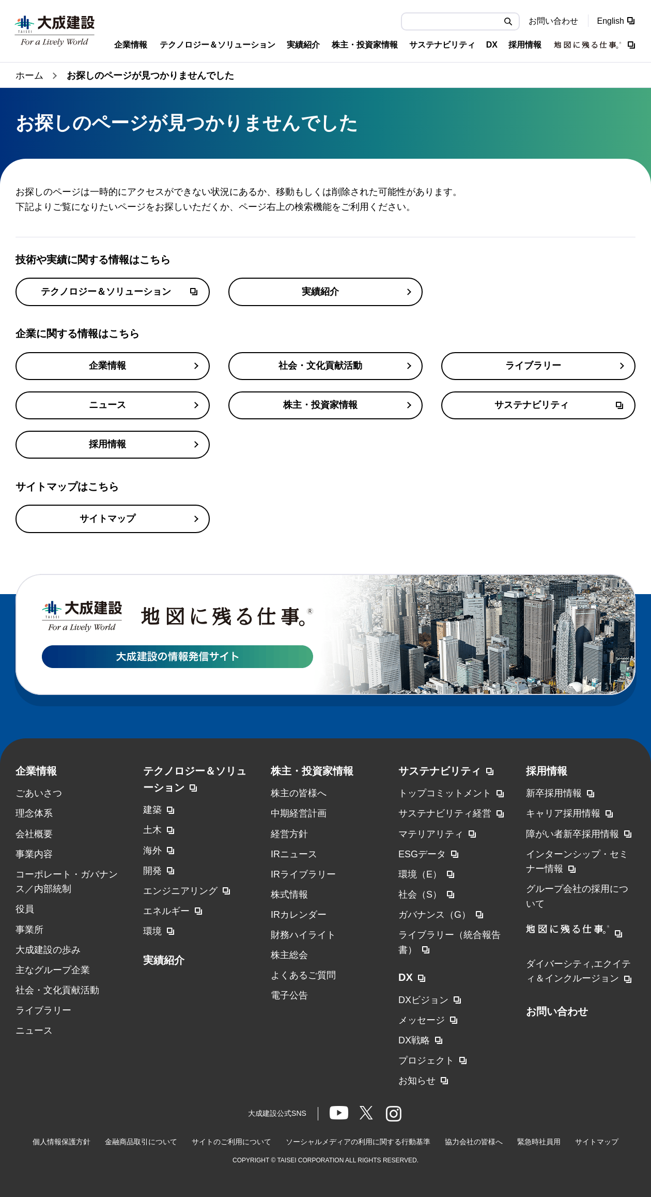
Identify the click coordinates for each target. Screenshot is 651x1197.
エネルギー (166, 911)
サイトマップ (596, 1142)
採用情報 (546, 771)
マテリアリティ (430, 834)
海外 (152, 850)
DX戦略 (414, 1040)
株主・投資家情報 (312, 771)
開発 (152, 871)
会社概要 (34, 834)
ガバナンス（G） (434, 915)
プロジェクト (426, 1060)
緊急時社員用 (539, 1142)
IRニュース (294, 854)
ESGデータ (422, 854)
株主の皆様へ (299, 793)
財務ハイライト (303, 935)
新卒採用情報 (554, 793)
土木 (152, 830)
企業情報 (36, 771)
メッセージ (421, 1020)
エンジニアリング (180, 891)
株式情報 (289, 894)
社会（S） (420, 894)
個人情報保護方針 (61, 1142)
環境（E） (420, 874)
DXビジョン (423, 1000)
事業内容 (34, 854)
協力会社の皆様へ (474, 1142)
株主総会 (289, 955)
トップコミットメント (444, 793)
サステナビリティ (439, 771)
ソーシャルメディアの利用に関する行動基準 (358, 1142)
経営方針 (289, 834)
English (610, 21)
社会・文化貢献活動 (57, 990)
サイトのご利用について (231, 1142)
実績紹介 (163, 960)
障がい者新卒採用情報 (572, 834)
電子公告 (289, 995)
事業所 (29, 930)
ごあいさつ (39, 793)
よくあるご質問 (303, 975)
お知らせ (417, 1080)
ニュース (34, 1030)
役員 (25, 909)
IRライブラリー (303, 874)
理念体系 (34, 813)
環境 (152, 931)
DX (405, 977)
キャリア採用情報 (563, 813)
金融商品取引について (141, 1142)
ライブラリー (43, 1010)
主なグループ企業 (53, 970)
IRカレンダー (299, 915)
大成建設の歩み (48, 950)
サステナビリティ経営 (444, 813)
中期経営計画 (299, 813)
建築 (152, 810)
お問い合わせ (553, 21)
